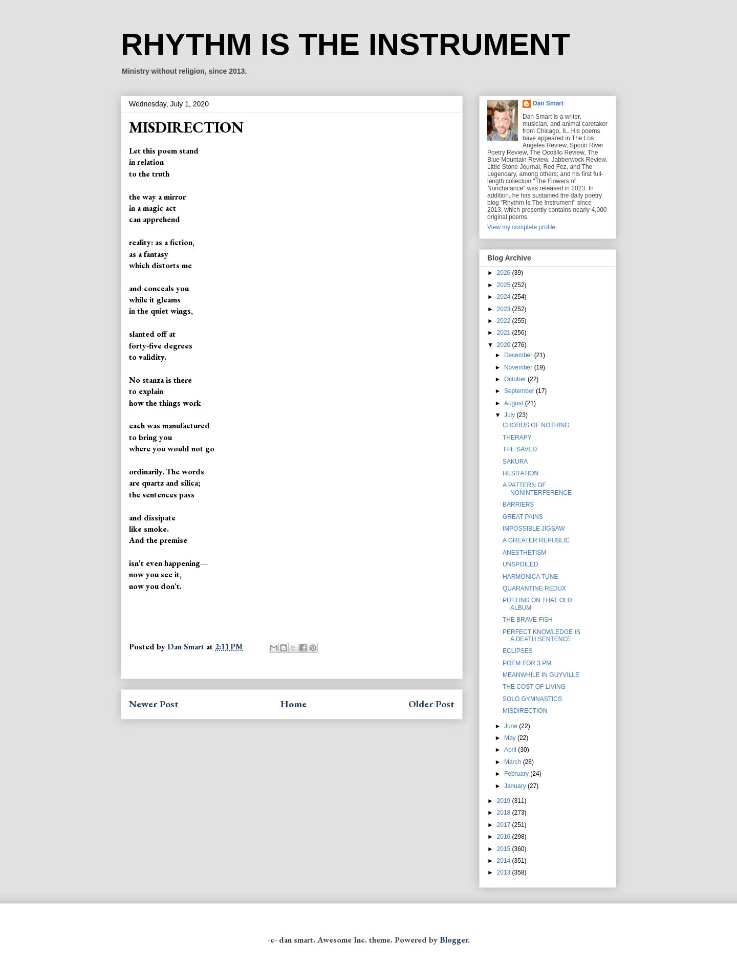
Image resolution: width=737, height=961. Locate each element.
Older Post (431, 703)
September (520, 391)
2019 (504, 800)
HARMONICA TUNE (530, 576)
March (513, 762)
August (514, 403)
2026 (504, 272)
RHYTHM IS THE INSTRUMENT (345, 44)
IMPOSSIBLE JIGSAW (534, 528)
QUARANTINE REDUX (534, 588)
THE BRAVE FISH (528, 619)
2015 (504, 849)
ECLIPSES (518, 650)
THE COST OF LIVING (534, 686)
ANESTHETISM (524, 552)
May (510, 737)
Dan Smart (548, 103)
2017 (504, 824)
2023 (504, 309)
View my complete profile (521, 227)
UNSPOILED (520, 564)
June (511, 726)
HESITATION (520, 473)
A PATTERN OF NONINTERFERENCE (537, 489)
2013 (504, 872)
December (519, 355)
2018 (504, 812)
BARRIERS (518, 504)
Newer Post (154, 703)
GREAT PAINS (523, 516)
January (516, 786)
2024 (504, 296)
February (517, 773)
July (510, 415)
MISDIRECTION (525, 710)
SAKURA (515, 461)
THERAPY (517, 437)
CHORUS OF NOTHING (536, 425)
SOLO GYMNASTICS (532, 699)
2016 (504, 836)
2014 (504, 860)
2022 (504, 320)
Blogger (454, 939)
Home (293, 703)
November (519, 367)
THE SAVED (520, 449)
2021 (504, 332)
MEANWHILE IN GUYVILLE (541, 675)
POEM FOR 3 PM (527, 663)
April (511, 749)
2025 (504, 285)
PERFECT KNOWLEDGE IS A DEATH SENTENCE (541, 635)
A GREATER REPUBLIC (536, 540)
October (516, 379)
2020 (504, 344)
